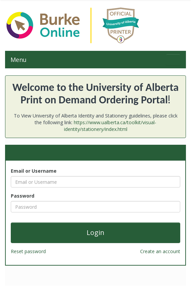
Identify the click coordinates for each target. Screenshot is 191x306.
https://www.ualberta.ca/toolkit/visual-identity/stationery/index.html (110, 125)
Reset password (28, 251)
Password (22, 196)
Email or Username (34, 171)
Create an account (160, 251)
